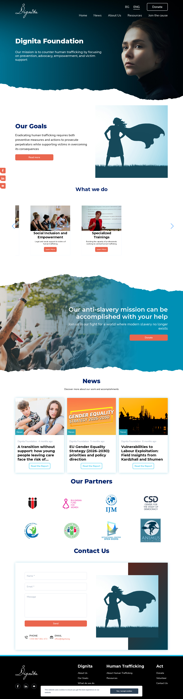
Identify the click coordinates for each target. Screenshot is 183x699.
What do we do (86, 683)
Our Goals (83, 678)
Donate (157, 7)
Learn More (46, 245)
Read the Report (39, 466)
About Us (82, 673)
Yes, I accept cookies (124, 691)
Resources (111, 678)
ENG (136, 7)
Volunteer (161, 678)
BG (127, 7)
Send (55, 623)
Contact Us (162, 683)
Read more (34, 157)
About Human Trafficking (119, 673)
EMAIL (58, 635)
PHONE (33, 635)
